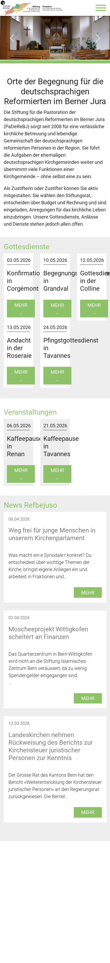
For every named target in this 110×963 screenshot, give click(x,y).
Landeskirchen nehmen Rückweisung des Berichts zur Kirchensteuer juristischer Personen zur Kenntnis (50, 746)
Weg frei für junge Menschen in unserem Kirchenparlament (51, 534)
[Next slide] (98, 38)
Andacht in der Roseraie (19, 348)
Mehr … (21, 308)
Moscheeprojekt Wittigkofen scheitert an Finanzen (48, 633)
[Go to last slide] (12, 38)
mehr (87, 592)
